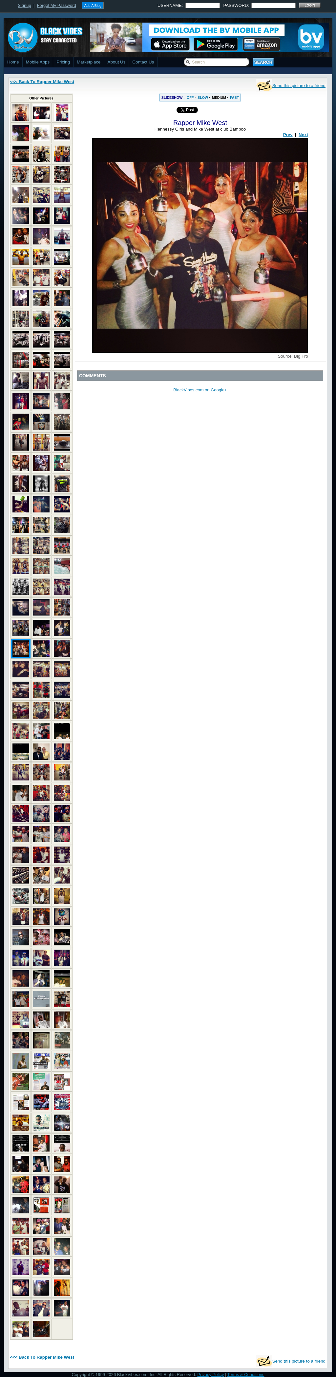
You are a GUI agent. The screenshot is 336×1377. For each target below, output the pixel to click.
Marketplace (89, 62)
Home (13, 62)
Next (303, 134)
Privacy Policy (210, 1374)
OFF (190, 97)
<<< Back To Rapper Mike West (42, 81)
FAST (234, 97)
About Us (117, 62)
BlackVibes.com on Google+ (200, 389)
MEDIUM (219, 97)
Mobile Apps (38, 62)
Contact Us (143, 62)
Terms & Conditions (245, 1374)
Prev (288, 134)
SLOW (203, 97)
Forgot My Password (56, 5)
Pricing (63, 62)
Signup (24, 5)
